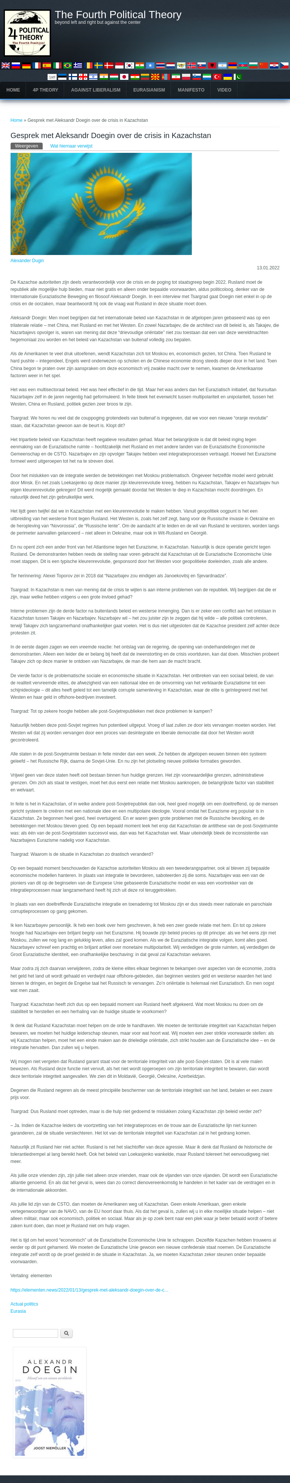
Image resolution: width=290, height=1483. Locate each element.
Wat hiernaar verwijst (71, 146)
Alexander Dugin (27, 260)
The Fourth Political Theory (118, 14)
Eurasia (18, 1311)
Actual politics (24, 1304)
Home (13, 90)
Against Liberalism (95, 90)
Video (224, 90)
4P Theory (45, 90)
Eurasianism (149, 90)
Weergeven (29, 146)
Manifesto (191, 90)
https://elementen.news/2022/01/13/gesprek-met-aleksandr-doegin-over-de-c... (89, 1290)
